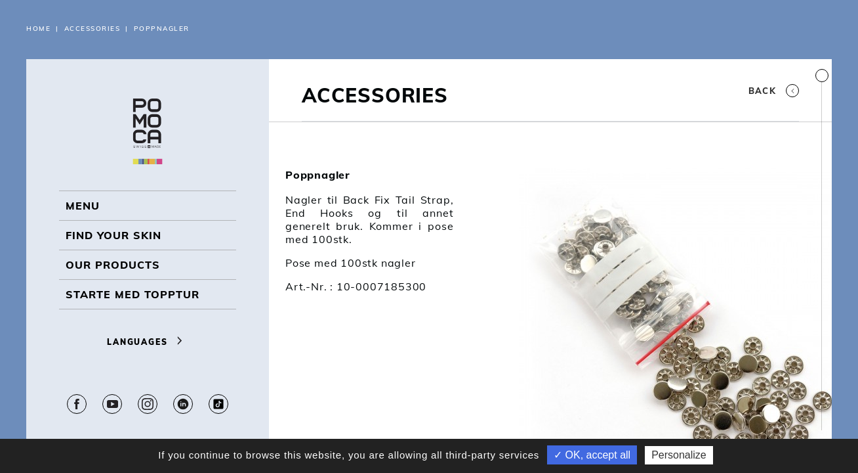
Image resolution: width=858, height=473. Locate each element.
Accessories (92, 28)
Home (38, 28)
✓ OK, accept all (592, 455)
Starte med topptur (132, 294)
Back (773, 90)
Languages (147, 342)
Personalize (678, 455)
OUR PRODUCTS (113, 264)
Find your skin (113, 235)
